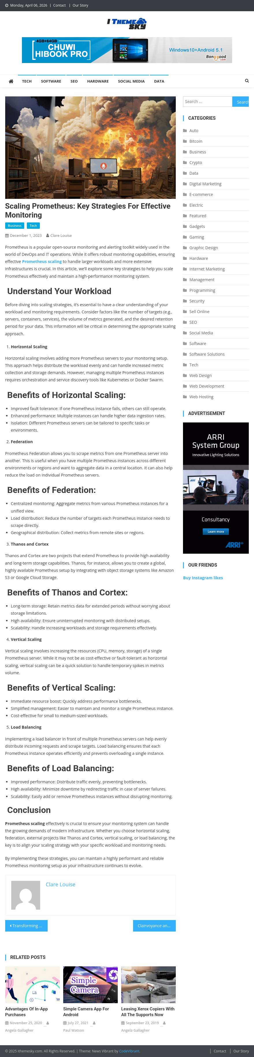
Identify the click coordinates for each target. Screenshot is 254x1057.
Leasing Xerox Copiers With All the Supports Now (148, 1011)
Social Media (131, 81)
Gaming (196, 237)
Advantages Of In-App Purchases (26, 1011)
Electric (196, 205)
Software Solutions (207, 354)
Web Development (206, 386)
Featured (197, 215)
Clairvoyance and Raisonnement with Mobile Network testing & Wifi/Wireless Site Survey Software (157, 925)
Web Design (200, 375)
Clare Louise (61, 235)
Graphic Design (203, 247)
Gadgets (197, 226)
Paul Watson (73, 1030)
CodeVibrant (129, 1051)
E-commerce (201, 194)
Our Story (80, 5)
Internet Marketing (207, 269)
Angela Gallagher (19, 1030)
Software (51, 81)
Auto (193, 130)
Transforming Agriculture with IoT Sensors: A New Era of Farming (30, 925)
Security (196, 301)
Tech (27, 81)
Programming (202, 290)
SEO (74, 81)
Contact (59, 5)
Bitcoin (195, 141)
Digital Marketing (205, 183)
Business (15, 225)
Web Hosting (201, 396)
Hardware (98, 81)
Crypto (195, 162)
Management (201, 279)
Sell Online (199, 311)
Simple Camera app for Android (86, 1011)
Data (159, 81)
